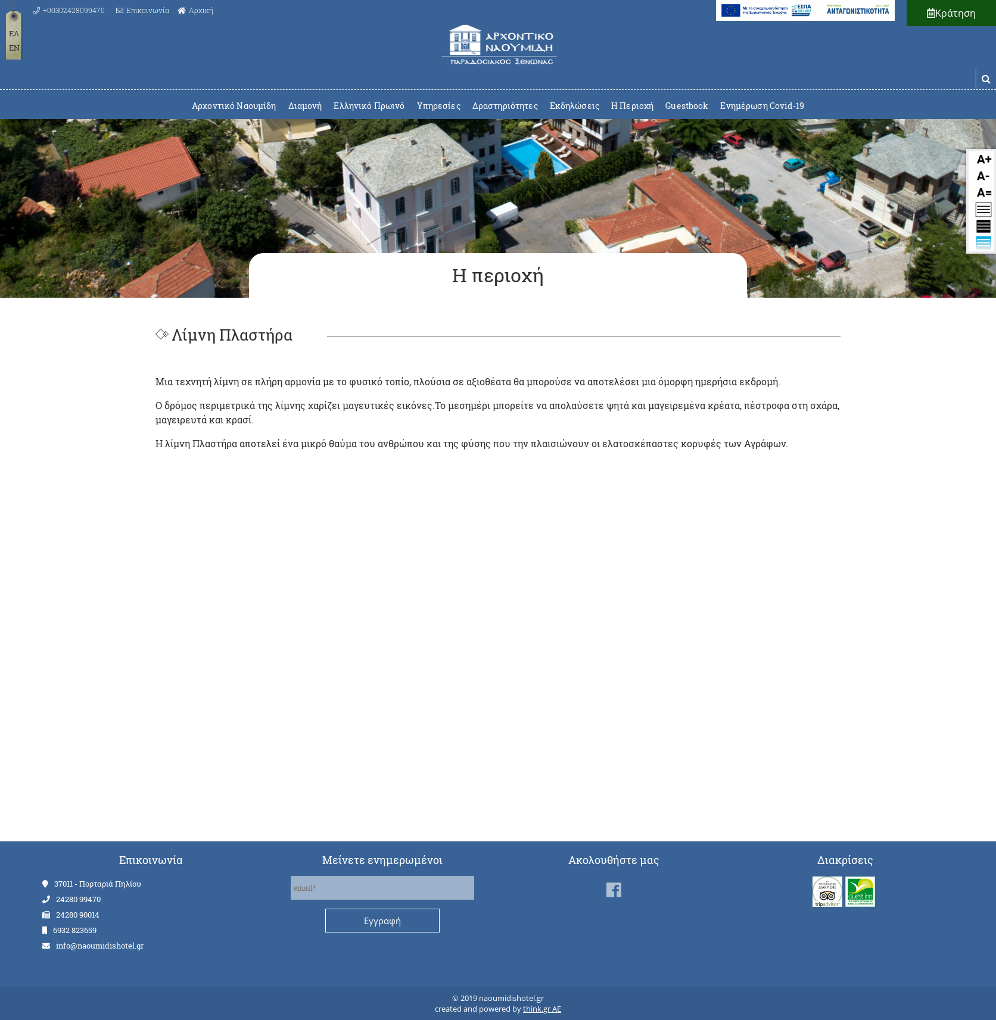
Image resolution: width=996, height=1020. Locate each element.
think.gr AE (542, 1008)
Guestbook (686, 106)
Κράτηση (951, 13)
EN (14, 47)
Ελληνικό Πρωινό (369, 106)
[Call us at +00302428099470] (69, 10)
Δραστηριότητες (505, 106)
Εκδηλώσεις (574, 106)
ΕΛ (14, 33)
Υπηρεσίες (438, 106)
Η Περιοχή (632, 106)
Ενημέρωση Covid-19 (762, 106)
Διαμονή (305, 106)
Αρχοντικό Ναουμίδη (234, 106)
